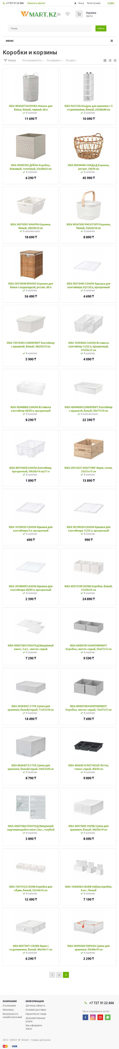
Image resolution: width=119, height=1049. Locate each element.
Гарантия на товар (36, 1014)
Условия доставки (36, 1009)
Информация (35, 1001)
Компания (10, 1001)
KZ (109, 3)
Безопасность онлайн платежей (12, 1015)
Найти (100, 28)
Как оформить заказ (34, 1027)
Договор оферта (35, 1005)
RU (112, 3)
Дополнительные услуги (35, 1019)
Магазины (8, 1009)
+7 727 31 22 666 (15, 3)
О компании (9, 1005)
